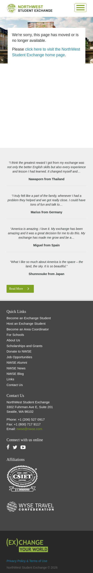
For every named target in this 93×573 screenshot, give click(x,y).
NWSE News (16, 368)
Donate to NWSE (19, 351)
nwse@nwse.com (29, 429)
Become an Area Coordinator (28, 329)
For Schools (15, 335)
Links (10, 379)
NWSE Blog (15, 374)
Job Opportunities (19, 357)
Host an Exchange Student (26, 323)
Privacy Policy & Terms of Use (27, 561)
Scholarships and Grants (24, 346)
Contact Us (15, 385)
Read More (19, 289)
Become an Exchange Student (29, 318)
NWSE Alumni (17, 362)
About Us (13, 340)
